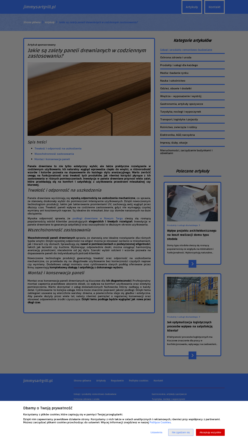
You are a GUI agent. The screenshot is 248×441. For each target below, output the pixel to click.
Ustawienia (156, 432)
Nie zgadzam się (181, 432)
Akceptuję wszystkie (210, 432)
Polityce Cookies (160, 422)
